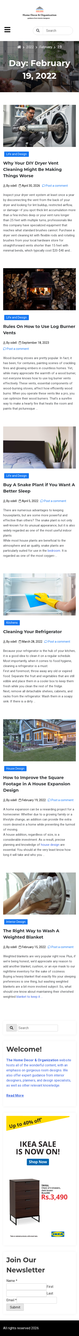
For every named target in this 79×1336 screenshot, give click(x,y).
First (50, 1287)
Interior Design (15, 921)
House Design (15, 768)
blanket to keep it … (29, 997)
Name (11, 1281)
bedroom (54, 551)
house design (50, 845)
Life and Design (16, 154)
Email (11, 1300)
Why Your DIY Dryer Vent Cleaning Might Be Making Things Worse (32, 169)
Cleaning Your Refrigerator (32, 631)
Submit (15, 1307)
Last (50, 1293)
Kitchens (12, 622)
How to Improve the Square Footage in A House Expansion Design (36, 784)
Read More (15, 1096)
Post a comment (55, 185)
